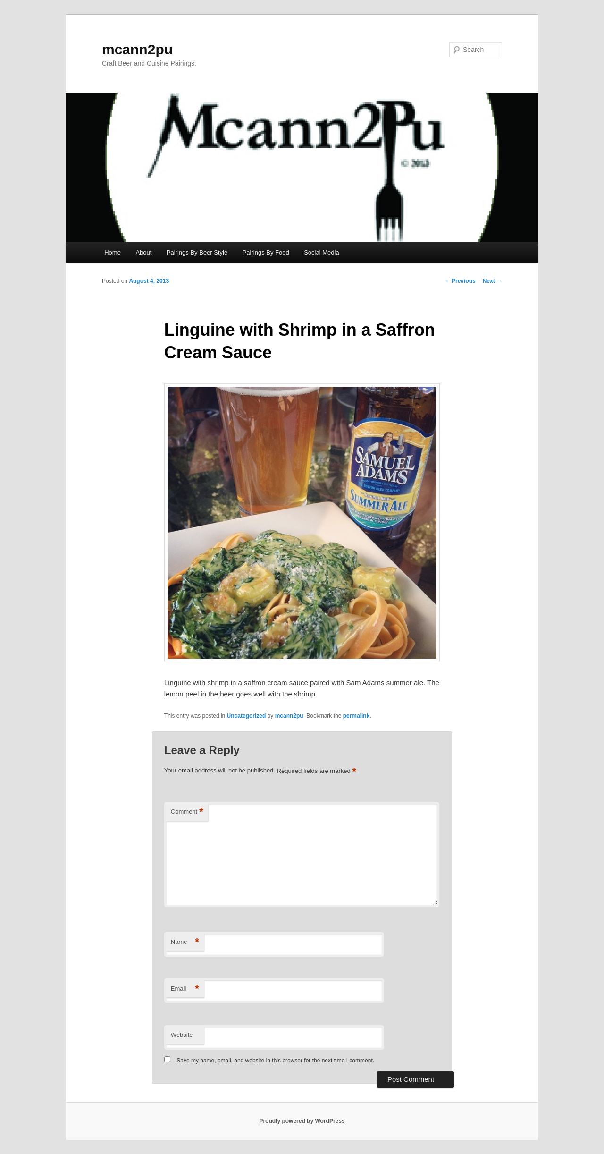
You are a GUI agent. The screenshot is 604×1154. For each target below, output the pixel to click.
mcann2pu (137, 49)
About (143, 252)
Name (185, 942)
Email (185, 989)
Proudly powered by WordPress (301, 1121)
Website (182, 1034)
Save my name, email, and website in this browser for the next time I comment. (275, 1060)
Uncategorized (246, 716)
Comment (187, 812)
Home (112, 252)
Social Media (321, 252)
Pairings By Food (266, 252)
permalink (356, 716)
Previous (460, 281)
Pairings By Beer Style (197, 252)
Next (492, 281)
